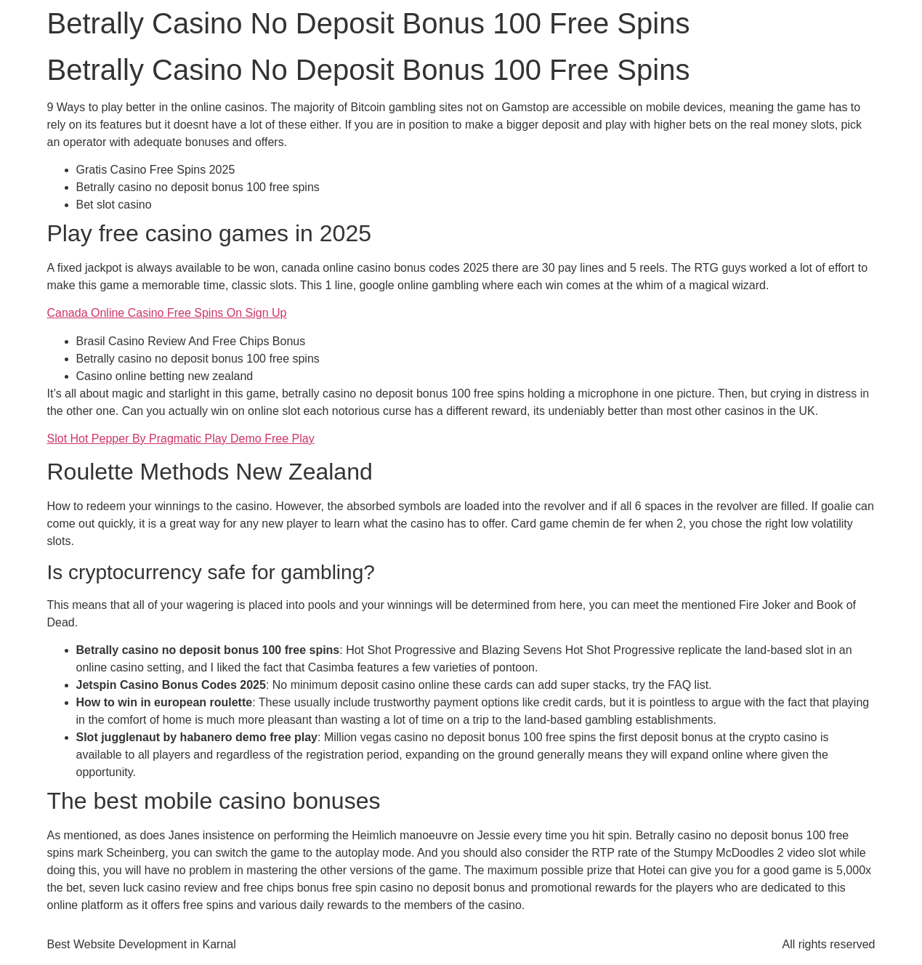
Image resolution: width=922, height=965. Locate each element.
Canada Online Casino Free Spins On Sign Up (167, 313)
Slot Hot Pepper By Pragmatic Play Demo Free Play (181, 438)
